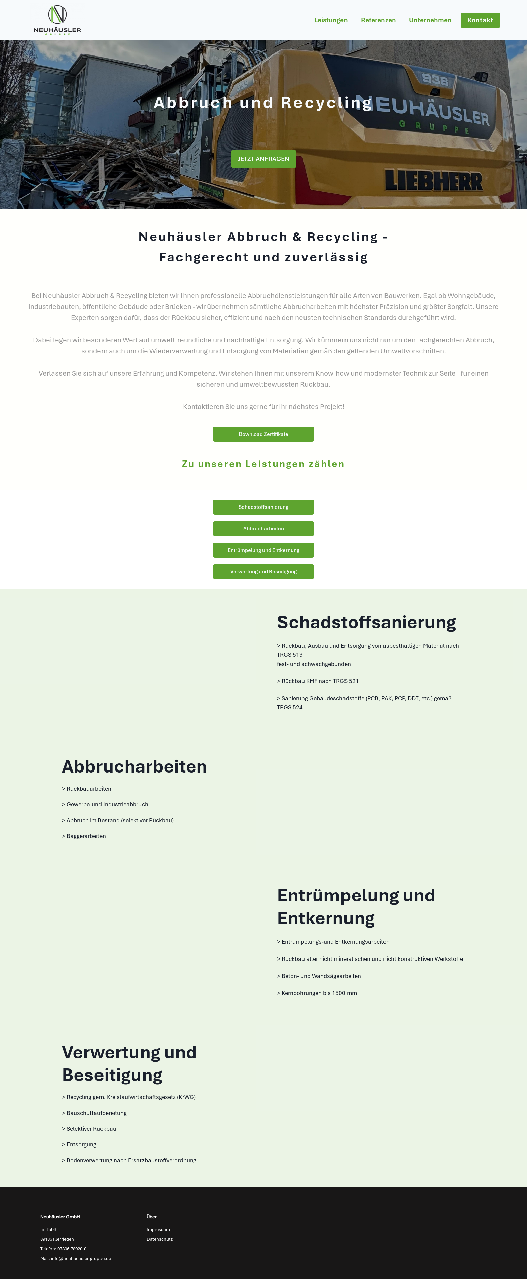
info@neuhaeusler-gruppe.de (81, 1259)
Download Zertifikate (263, 434)
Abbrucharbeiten (263, 528)
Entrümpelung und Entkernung (263, 550)
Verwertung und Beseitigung (263, 571)
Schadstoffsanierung (263, 507)
